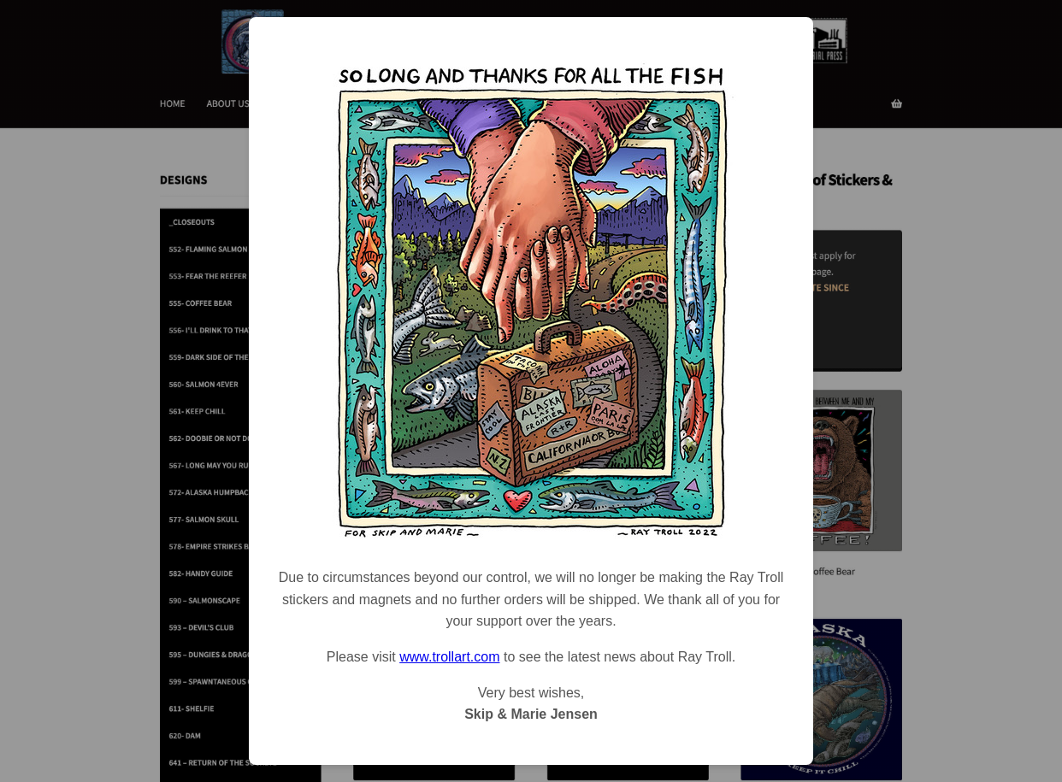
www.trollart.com (449, 657)
